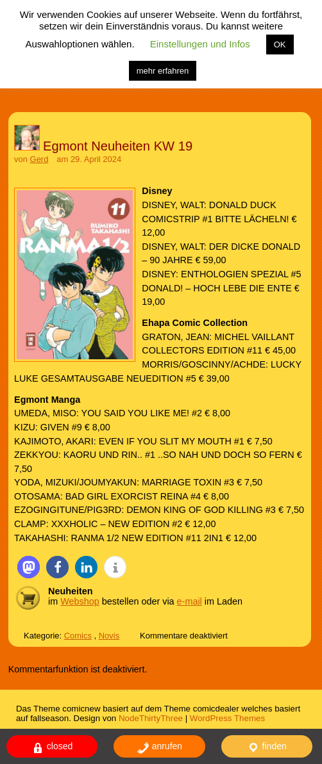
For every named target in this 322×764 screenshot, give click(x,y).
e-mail (189, 601)
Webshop (79, 601)
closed (51, 747)
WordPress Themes (227, 718)
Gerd (39, 159)
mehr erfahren (163, 71)
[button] (28, 567)
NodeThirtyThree (151, 718)
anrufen (159, 747)
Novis (109, 635)
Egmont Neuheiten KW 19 (117, 146)
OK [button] (280, 44)
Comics (78, 635)
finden (267, 747)
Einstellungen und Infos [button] (200, 43)
